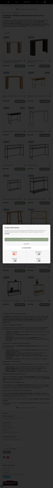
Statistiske (38, 260)
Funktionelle (14, 260)
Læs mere (7, 233)
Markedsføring (38, 253)
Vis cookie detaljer (26, 247)
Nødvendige (14, 253)
